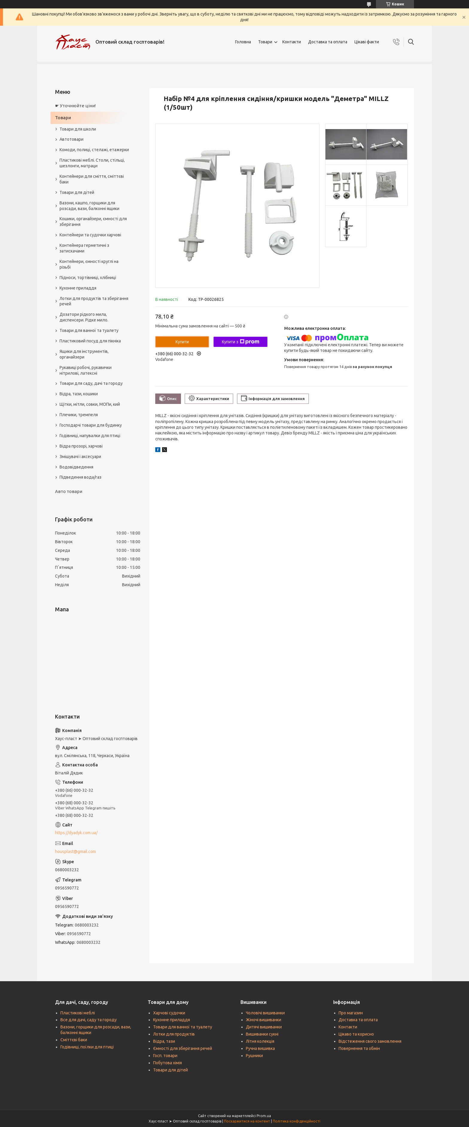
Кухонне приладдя (78, 288)
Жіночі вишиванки (263, 1019)
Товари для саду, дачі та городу (91, 383)
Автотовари (71, 139)
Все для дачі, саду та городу (88, 1019)
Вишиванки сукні (262, 1034)
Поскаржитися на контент (247, 1121)
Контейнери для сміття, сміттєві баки (92, 179)
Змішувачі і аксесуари (80, 456)
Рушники (254, 1055)
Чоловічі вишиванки (265, 1012)
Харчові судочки (169, 1012)
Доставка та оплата (327, 41)
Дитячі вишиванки (264, 1027)
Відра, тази (164, 1041)
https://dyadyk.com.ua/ (76, 832)
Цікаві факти (366, 41)
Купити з (240, 341)
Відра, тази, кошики (79, 393)
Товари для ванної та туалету (89, 330)
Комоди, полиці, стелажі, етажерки (94, 149)
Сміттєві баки (73, 1039)
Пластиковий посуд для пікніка (90, 341)
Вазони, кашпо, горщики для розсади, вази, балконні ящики (89, 205)
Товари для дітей (77, 192)
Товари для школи (78, 129)
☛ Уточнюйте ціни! (75, 105)
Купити (182, 341)
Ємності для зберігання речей (182, 1048)
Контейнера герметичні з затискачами (84, 248)
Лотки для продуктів (174, 1034)
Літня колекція (260, 1041)
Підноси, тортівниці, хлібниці (88, 277)
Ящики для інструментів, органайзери (84, 354)
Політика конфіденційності (296, 1121)
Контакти (291, 41)
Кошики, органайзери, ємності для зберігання (93, 221)
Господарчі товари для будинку (91, 425)
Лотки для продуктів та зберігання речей (94, 301)
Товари (265, 41)
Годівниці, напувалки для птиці (90, 435)
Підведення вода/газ (80, 477)
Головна (243, 41)
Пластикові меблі (77, 1012)
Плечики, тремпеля (79, 414)
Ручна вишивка (260, 1048)
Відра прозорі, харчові (81, 446)
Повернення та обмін (359, 1048)
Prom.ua (264, 1116)
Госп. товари (165, 1055)
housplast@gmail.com (75, 851)
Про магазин (351, 1012)
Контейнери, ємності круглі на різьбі (89, 264)
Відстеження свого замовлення (370, 1041)
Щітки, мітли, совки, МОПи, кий (90, 404)
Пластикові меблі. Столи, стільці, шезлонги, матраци (92, 163)
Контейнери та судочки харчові (90, 234)
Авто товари (68, 491)
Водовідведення (76, 467)
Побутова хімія (167, 1062)
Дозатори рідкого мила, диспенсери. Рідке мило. (84, 317)
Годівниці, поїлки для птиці (87, 1047)
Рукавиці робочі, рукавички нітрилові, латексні (86, 370)
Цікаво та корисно (356, 1034)
